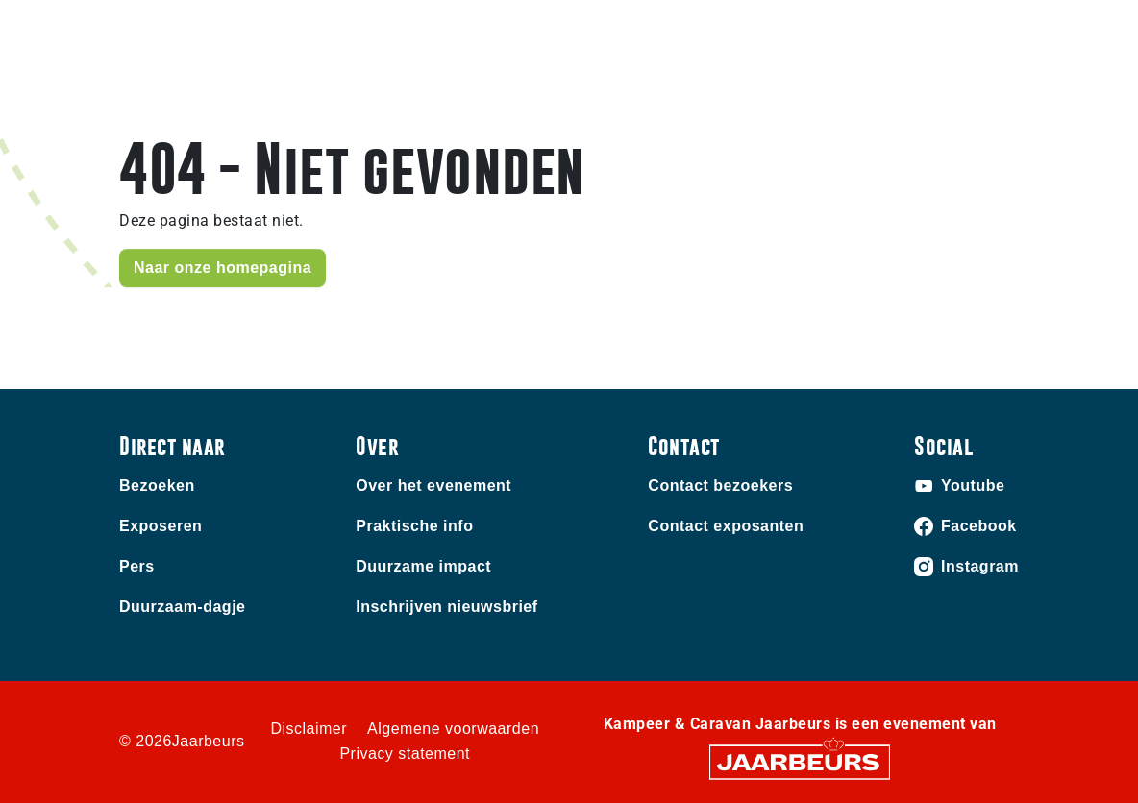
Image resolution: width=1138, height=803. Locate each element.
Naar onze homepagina (222, 267)
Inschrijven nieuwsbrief (446, 606)
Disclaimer (308, 728)
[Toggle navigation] (1000, 45)
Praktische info (414, 526)
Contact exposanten (726, 526)
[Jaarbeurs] (799, 761)
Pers (137, 566)
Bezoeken (157, 485)
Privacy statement (404, 753)
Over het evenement (433, 485)
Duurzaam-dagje (182, 606)
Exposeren (160, 526)
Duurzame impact (423, 566)
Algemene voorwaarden (453, 728)
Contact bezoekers (720, 485)
